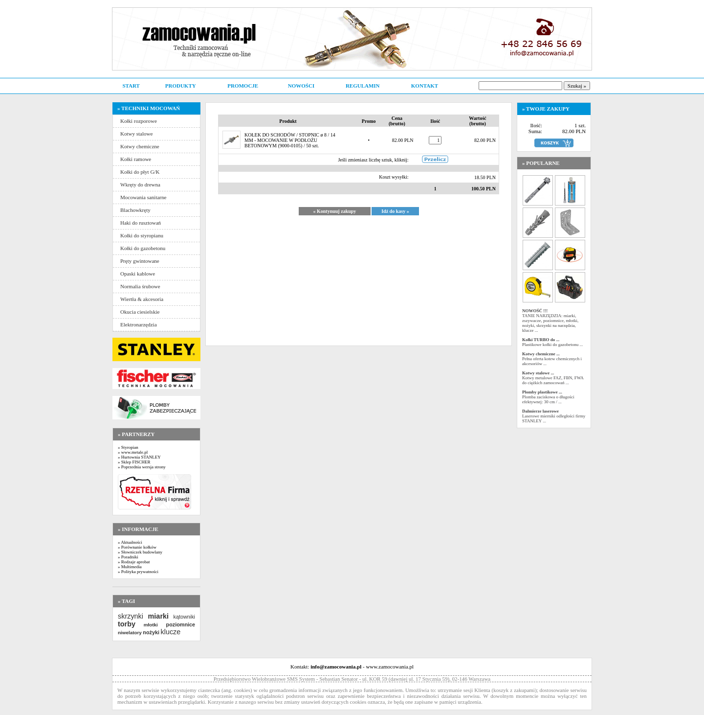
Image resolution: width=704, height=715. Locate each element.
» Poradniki (128, 556)
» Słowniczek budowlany (140, 552)
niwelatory (130, 632)
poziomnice (180, 624)
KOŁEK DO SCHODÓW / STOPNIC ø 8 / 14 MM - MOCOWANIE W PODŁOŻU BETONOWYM (289, 140)
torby (126, 624)
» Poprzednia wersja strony (142, 466)
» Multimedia (130, 566)
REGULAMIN (363, 86)
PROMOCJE (242, 86)
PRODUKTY (180, 86)
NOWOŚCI (301, 86)
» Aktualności (130, 542)
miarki (158, 616)
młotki (151, 624)
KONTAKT (424, 86)
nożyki (151, 632)
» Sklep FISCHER (134, 462)
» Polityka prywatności (138, 571)
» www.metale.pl (133, 452)
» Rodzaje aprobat (134, 561)
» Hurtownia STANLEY (139, 457)
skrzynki (130, 616)
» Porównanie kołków (137, 547)
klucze (170, 632)
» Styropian (128, 447)
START (130, 86)
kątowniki (184, 617)
